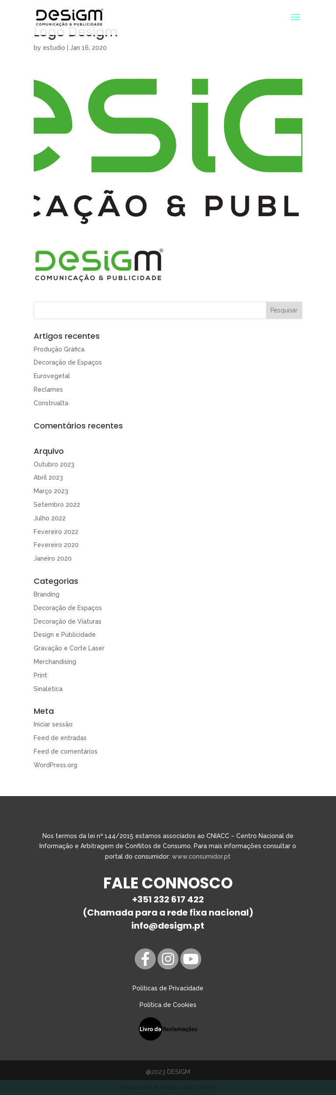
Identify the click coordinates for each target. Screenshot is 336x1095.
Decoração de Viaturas (68, 621)
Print (40, 675)
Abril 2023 (48, 477)
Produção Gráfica (59, 349)
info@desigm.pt (167, 926)
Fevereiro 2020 (56, 544)
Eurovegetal (52, 375)
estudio (54, 47)
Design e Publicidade (65, 634)
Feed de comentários (66, 751)
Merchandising (55, 661)
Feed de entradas (60, 737)
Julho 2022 (50, 518)
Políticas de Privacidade (168, 988)
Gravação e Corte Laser (69, 648)
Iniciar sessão (53, 724)
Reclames (48, 389)
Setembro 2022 (57, 504)
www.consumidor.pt (201, 856)
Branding (47, 594)
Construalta (51, 403)
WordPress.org (55, 765)
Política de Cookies (168, 1004)
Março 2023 (51, 491)
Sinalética (48, 688)
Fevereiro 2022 (56, 531)
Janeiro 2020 (53, 558)
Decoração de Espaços (68, 362)
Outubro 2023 (54, 464)
